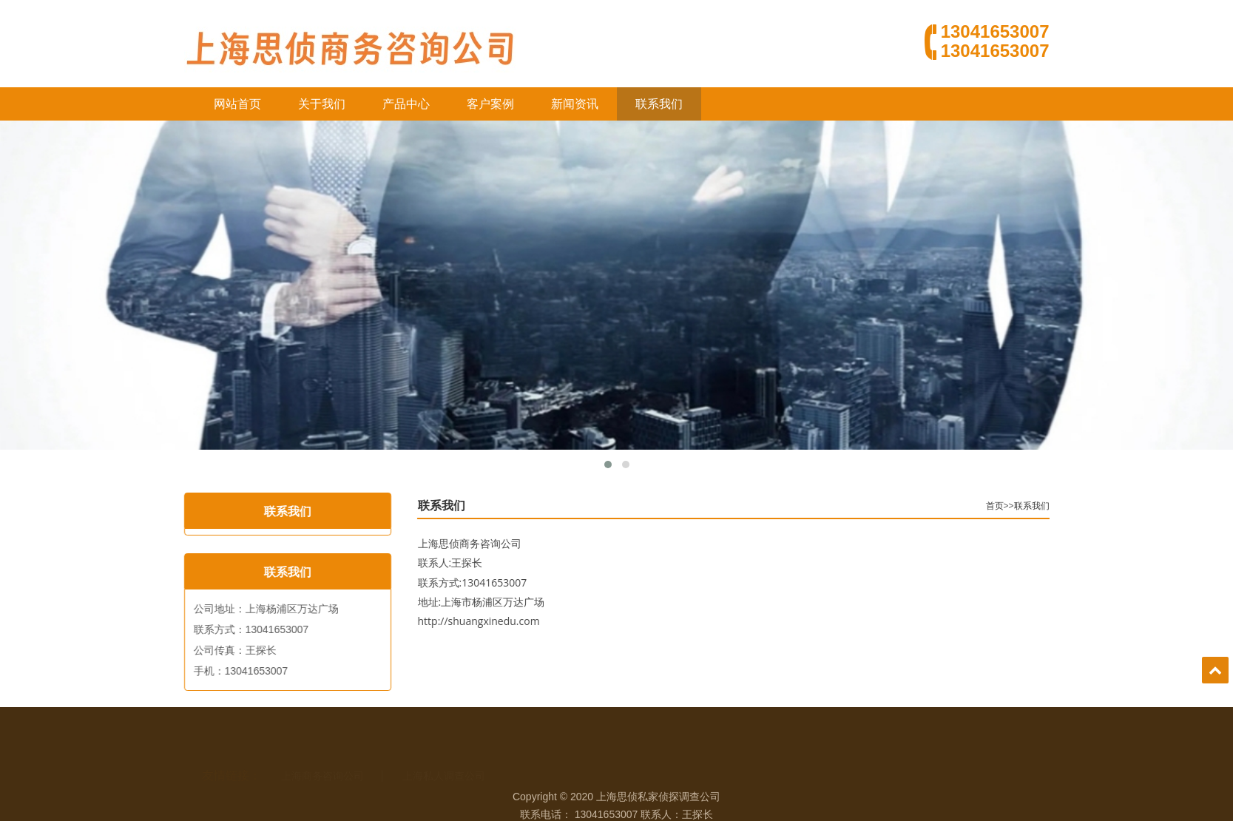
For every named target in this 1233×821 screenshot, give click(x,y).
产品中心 (406, 104)
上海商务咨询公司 (322, 757)
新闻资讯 (574, 104)
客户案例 (490, 104)
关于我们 (321, 104)
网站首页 (237, 104)
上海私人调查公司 (443, 757)
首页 (1027, 506)
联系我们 (659, 104)
